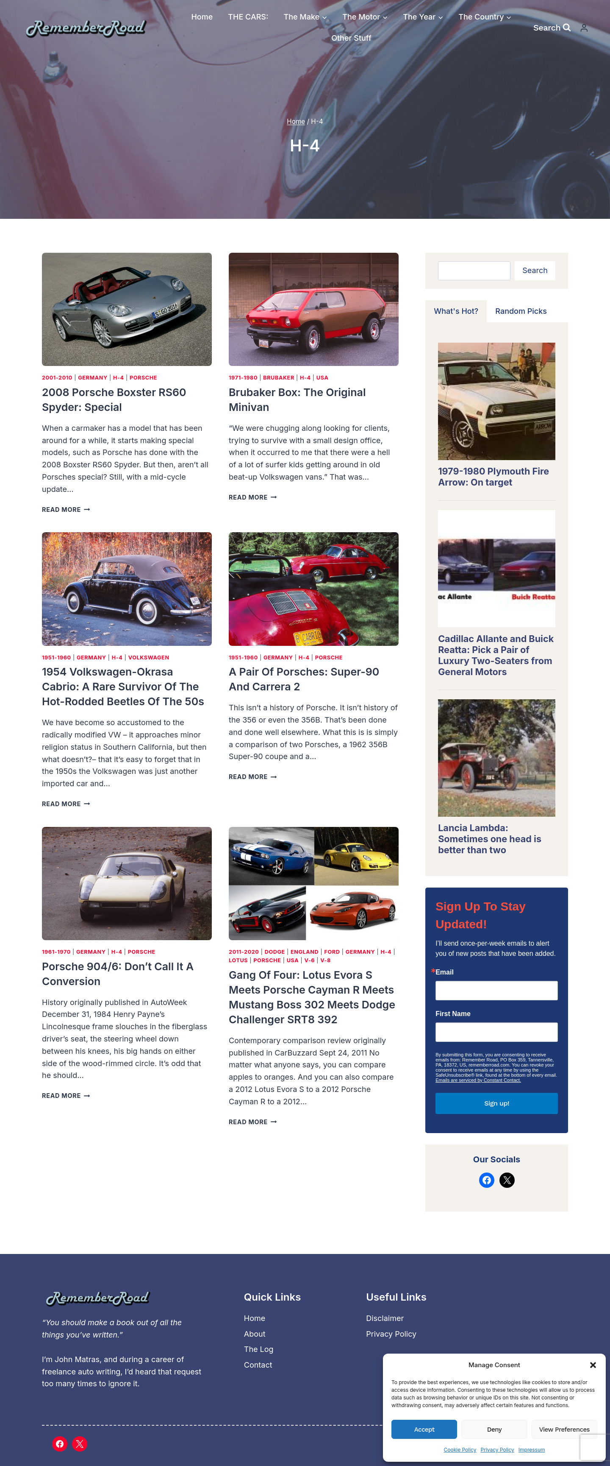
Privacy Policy (497, 1449)
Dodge (275, 952)
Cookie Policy (460, 1449)
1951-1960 (56, 657)
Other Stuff (351, 38)
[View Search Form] (552, 27)
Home (202, 16)
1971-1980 (243, 377)
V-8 (325, 960)
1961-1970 (56, 952)
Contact (258, 1364)
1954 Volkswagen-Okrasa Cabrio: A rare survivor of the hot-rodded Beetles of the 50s (123, 686)
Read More (66, 509)
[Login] (584, 28)
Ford (332, 952)
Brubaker (278, 377)
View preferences (564, 1429)
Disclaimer (385, 1318)
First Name (453, 1014)
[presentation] (127, 309)
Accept (424, 1429)
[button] (593, 1365)
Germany (93, 377)
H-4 (118, 377)
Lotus (238, 960)
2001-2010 (57, 377)
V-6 (309, 960)
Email (444, 972)
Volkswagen (148, 657)
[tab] (456, 311)
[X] (79, 1444)
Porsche (143, 377)
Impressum (531, 1449)
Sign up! (496, 1103)
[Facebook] (59, 1444)
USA (322, 377)
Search (535, 270)
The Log (259, 1349)
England (305, 952)
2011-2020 (244, 952)
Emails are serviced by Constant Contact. (478, 1080)
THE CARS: (248, 16)
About (255, 1333)
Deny (494, 1429)
